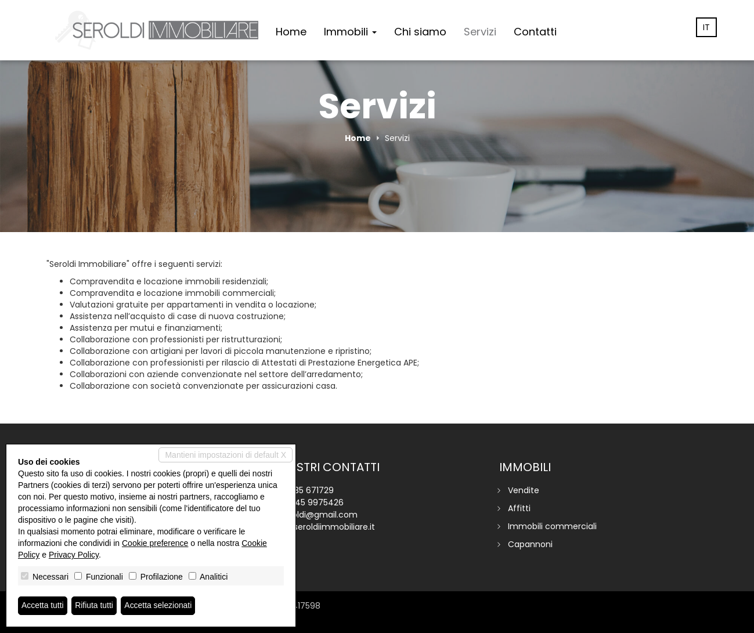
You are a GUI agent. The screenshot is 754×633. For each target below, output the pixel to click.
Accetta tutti (42, 605)
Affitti (519, 508)
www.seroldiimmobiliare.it (324, 527)
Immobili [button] (350, 31)
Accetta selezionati (159, 605)
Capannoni (530, 544)
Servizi (480, 31)
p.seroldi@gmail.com (315, 514)
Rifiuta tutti (94, 605)
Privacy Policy (74, 554)
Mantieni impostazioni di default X (225, 455)
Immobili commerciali (552, 526)
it (706, 27)
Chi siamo (420, 31)
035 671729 (311, 490)
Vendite (523, 490)
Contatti (535, 31)
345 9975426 (317, 502)
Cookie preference (155, 543)
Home (291, 31)
